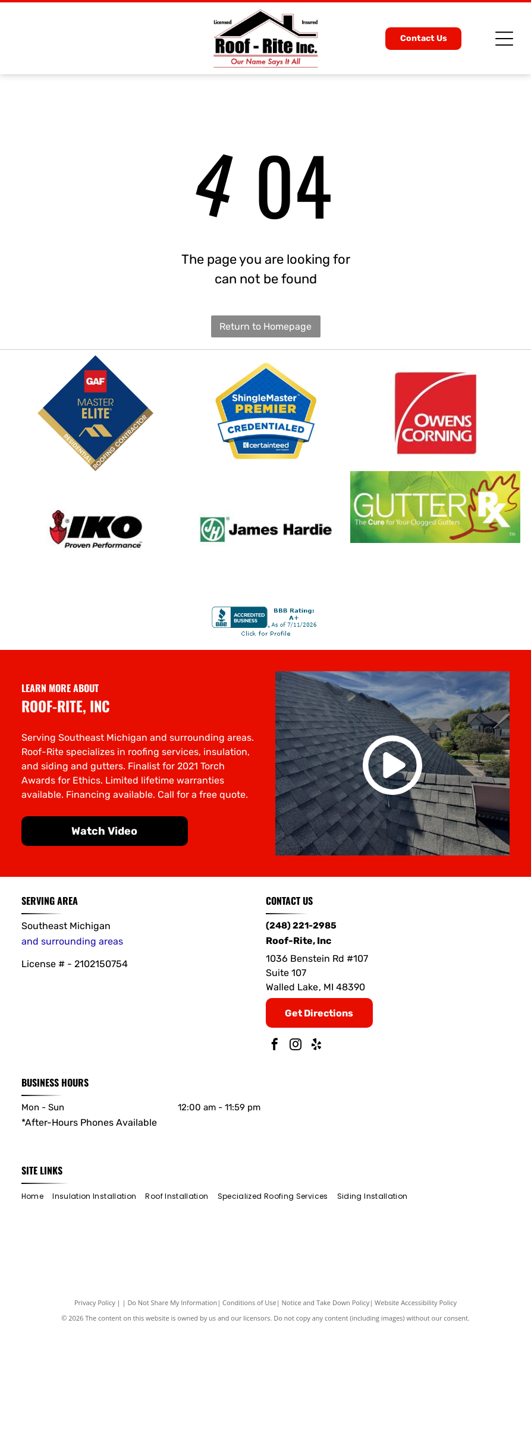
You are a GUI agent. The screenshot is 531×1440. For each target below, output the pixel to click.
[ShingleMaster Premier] (266, 440)
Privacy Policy (94, 1410)
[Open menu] (504, 39)
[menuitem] (36, 1304)
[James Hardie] (266, 610)
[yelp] (316, 1154)
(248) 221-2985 (301, 1033)
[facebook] (275, 1154)
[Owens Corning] (435, 440)
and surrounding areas (72, 1048)
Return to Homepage (265, 326)
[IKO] (96, 610)
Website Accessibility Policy (416, 1410)
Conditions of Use (249, 1410)
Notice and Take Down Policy (326, 1410)
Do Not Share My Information (172, 1410)
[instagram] (295, 1154)
